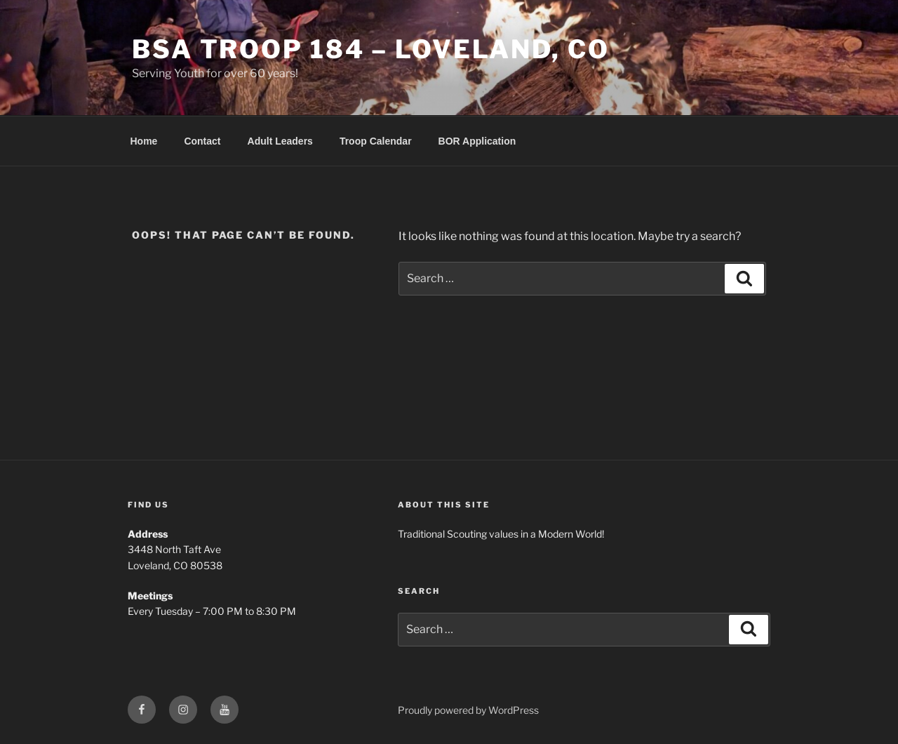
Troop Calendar (376, 141)
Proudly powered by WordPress (468, 710)
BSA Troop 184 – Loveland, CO (371, 49)
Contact (202, 141)
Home (144, 141)
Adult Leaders (280, 141)
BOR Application (477, 141)
